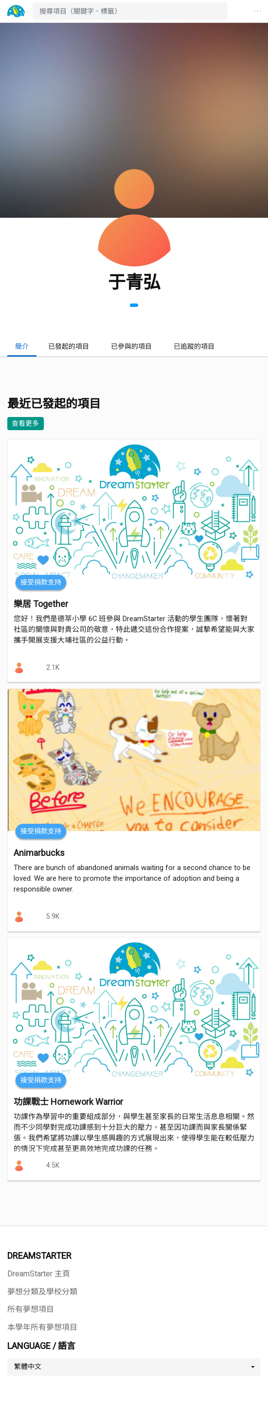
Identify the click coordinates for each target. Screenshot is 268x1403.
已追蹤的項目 (194, 346)
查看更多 (25, 423)
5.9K (52, 916)
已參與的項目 (131, 346)
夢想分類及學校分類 (42, 1291)
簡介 (22, 346)
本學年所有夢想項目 (42, 1327)
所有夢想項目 (30, 1309)
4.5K (52, 1165)
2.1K (52, 667)
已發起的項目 (68, 346)
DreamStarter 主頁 (38, 1273)
